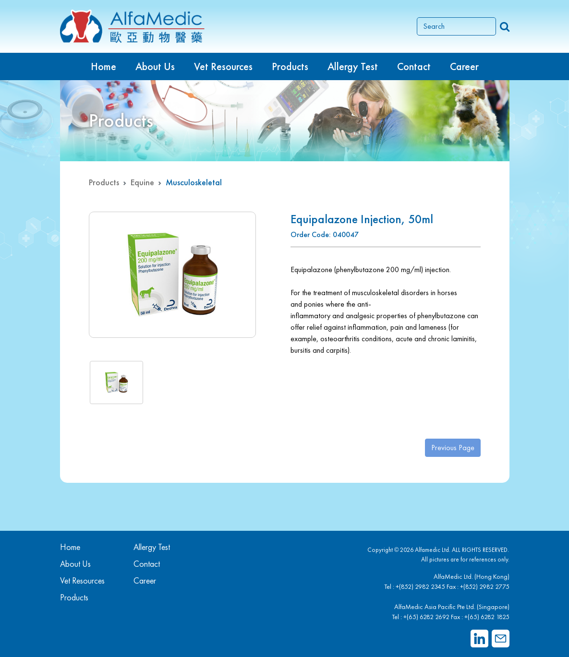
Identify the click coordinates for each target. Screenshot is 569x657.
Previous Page (452, 447)
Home (103, 66)
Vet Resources (223, 66)
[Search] (456, 26)
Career (464, 66)
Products (104, 182)
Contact (414, 66)
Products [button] (290, 66)
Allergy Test (151, 546)
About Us (155, 66)
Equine (142, 182)
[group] (172, 274)
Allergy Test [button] (352, 66)
